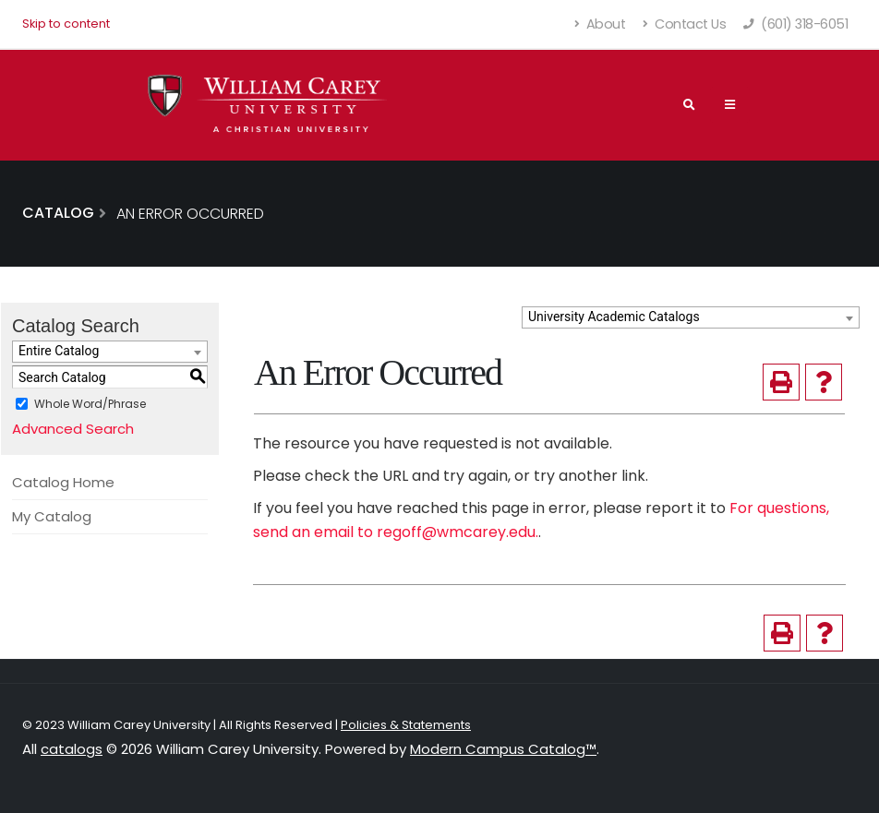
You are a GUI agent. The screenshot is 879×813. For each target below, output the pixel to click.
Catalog (58, 212)
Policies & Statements (406, 725)
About (600, 24)
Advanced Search (73, 428)
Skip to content (66, 23)
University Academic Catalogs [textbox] (614, 316)
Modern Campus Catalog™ (503, 749)
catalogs (71, 749)
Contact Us (684, 24)
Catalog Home (63, 482)
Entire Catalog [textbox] (58, 350)
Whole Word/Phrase (90, 404)
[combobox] (691, 317)
